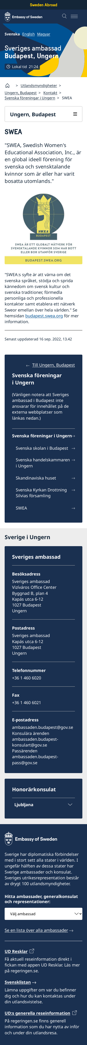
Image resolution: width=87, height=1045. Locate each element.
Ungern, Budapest (21, 92)
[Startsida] (9, 85)
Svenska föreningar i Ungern (30, 97)
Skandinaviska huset (36, 478)
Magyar (43, 34)
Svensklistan (18, 982)
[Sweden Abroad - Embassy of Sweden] (28, 16)
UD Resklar (16, 951)
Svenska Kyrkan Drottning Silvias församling (41, 492)
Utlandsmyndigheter (39, 85)
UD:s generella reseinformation (37, 1013)
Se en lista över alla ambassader (36, 930)
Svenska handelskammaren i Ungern (43, 462)
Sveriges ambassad (33, 52)
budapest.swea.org (44, 316)
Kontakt (50, 92)
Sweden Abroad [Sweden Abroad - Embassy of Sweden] (43, 4)
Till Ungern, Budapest (53, 365)
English (28, 34)
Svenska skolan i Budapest (42, 448)
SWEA (21, 508)
